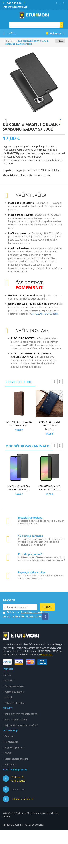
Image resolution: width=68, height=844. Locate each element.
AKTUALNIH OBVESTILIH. (44, 327)
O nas (8, 688)
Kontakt (9, 694)
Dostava (9, 750)
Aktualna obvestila (14, 716)
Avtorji (6, 830)
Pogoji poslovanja (14, 699)
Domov (8, 41)
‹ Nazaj (60, 40)
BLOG (8, 767)
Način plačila (11, 755)
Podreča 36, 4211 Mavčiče (18, 792)
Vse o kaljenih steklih (16, 733)
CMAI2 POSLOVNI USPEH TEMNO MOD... (49, 439)
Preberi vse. (46, 668)
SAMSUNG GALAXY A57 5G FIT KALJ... (19, 501)
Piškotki (9, 711)
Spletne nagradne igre (16, 772)
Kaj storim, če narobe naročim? (21, 739)
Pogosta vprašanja (14, 761)
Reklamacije (11, 778)
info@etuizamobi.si (22, 812)
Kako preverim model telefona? (21, 727)
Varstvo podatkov (14, 705)
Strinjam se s (11, 626)
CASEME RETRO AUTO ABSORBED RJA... (19, 437)
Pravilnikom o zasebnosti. (35, 626)
